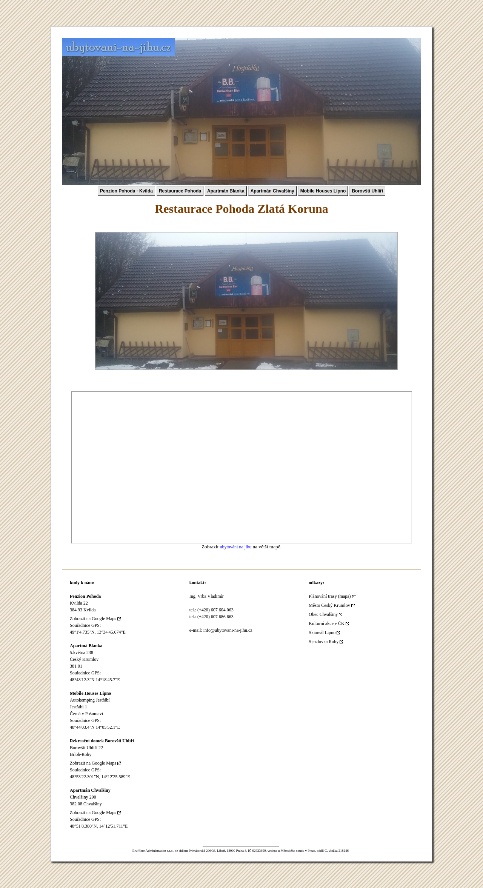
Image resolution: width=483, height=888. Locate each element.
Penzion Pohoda (85, 596)
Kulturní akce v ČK (326, 623)
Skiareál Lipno (322, 632)
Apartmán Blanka (226, 191)
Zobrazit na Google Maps (93, 618)
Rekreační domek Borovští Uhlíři (102, 740)
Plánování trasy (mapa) (330, 596)
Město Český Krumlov (329, 605)
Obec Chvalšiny (323, 614)
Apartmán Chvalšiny (272, 191)
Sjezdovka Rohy (323, 641)
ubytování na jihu (236, 546)
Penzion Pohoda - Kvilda (126, 191)
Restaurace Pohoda (180, 191)
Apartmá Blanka (86, 645)
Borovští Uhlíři (367, 191)
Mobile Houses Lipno (323, 191)
